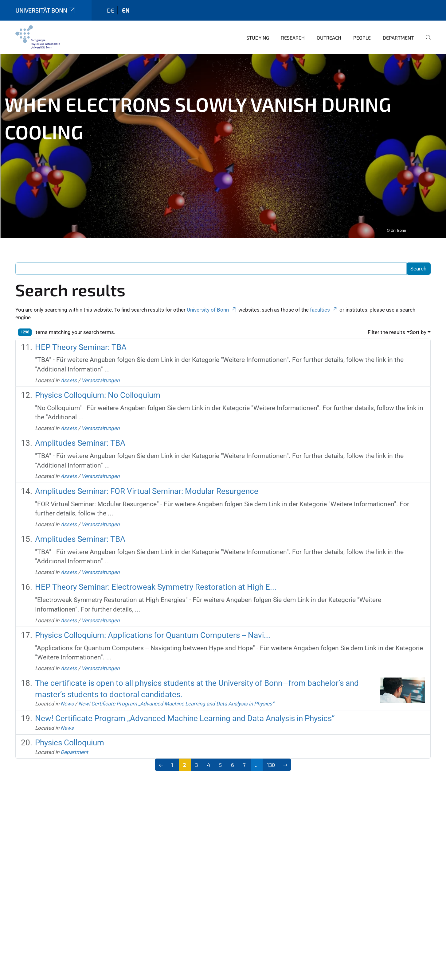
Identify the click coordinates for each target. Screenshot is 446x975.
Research (293, 29)
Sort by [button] (418, 323)
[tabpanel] (223, 137)
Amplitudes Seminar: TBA (80, 434)
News (67, 695)
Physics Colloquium (69, 734)
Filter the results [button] (386, 323)
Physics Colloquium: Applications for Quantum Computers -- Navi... (152, 626)
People (362, 29)
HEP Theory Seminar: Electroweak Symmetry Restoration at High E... (155, 578)
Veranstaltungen (100, 372)
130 (271, 756)
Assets (69, 372)
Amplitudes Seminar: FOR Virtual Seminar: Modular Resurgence (146, 482)
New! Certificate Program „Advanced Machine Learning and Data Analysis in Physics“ (176, 695)
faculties (324, 301)
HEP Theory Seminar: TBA (81, 338)
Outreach (329, 29)
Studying (257, 29)
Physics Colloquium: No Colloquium (97, 386)
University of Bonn (212, 301)
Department (398, 29)
